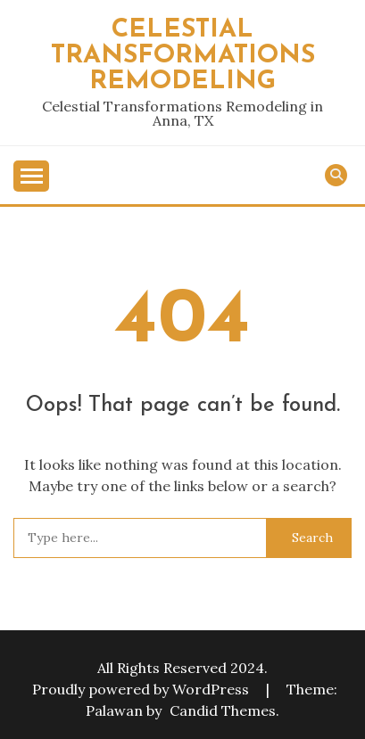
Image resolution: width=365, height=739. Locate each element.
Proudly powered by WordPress (142, 689)
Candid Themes (223, 710)
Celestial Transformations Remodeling (183, 55)
